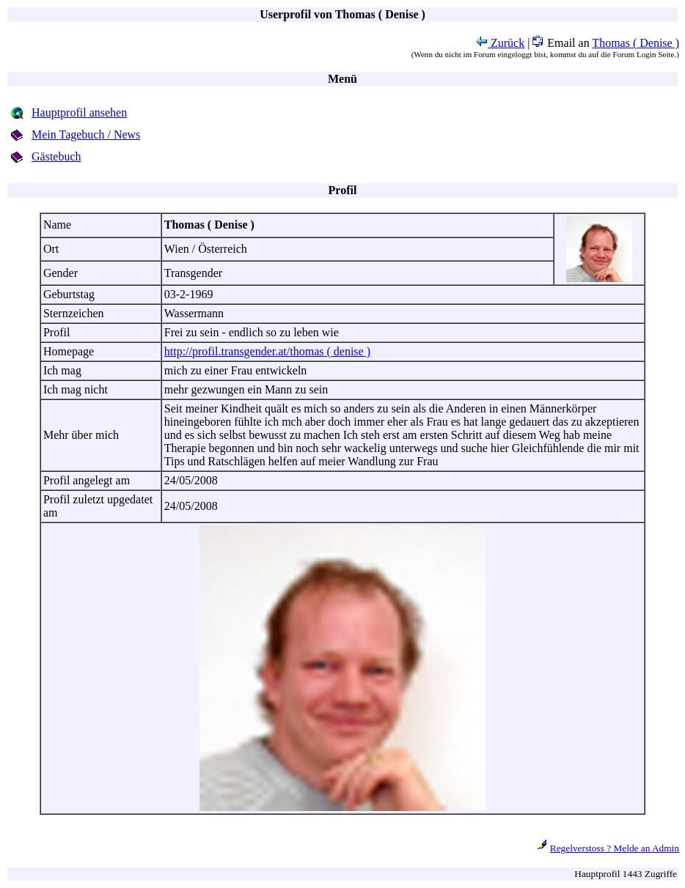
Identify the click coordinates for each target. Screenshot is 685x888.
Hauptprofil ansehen (79, 112)
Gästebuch (56, 156)
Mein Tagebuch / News (86, 134)
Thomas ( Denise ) (635, 43)
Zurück (500, 43)
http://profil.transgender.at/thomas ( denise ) (267, 351)
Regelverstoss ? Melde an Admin (614, 848)
